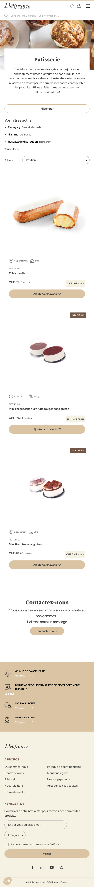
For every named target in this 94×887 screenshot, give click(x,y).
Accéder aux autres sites (62, 786)
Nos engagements (59, 779)
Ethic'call (9, 779)
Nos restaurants (14, 792)
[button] (47, 293)
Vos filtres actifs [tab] (18, 120)
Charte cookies (14, 773)
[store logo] (17, 6)
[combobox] (47, 15)
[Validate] (47, 853)
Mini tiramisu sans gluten (25, 544)
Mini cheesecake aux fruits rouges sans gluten (39, 409)
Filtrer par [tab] (47, 109)
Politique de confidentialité (64, 767)
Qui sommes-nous (16, 767)
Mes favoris (71, 5)
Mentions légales (57, 773)
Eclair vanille (17, 273)
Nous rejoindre (13, 786)
